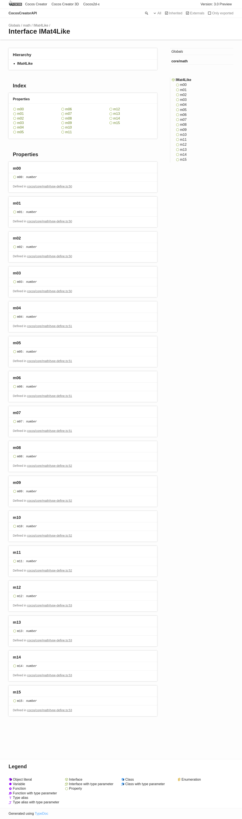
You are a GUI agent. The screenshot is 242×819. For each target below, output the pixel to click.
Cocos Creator (36, 4)
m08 (68, 118)
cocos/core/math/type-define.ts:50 (49, 186)
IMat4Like (41, 25)
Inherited (175, 13)
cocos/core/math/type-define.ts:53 (49, 605)
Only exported (222, 13)
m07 (68, 113)
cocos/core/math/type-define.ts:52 (49, 465)
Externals (197, 13)
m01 (20, 113)
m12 (116, 109)
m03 (20, 123)
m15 (116, 123)
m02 (20, 118)
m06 (68, 109)
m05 (20, 132)
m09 (68, 123)
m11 (68, 132)
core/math (179, 61)
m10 (68, 127)
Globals (14, 25)
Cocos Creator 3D (65, 4)
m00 (20, 109)
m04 (20, 127)
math (27, 25)
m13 (116, 113)
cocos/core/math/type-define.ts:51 (49, 326)
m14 (116, 118)
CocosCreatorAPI (23, 13)
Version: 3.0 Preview (216, 4)
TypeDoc (41, 813)
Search (146, 13)
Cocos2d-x (91, 4)
